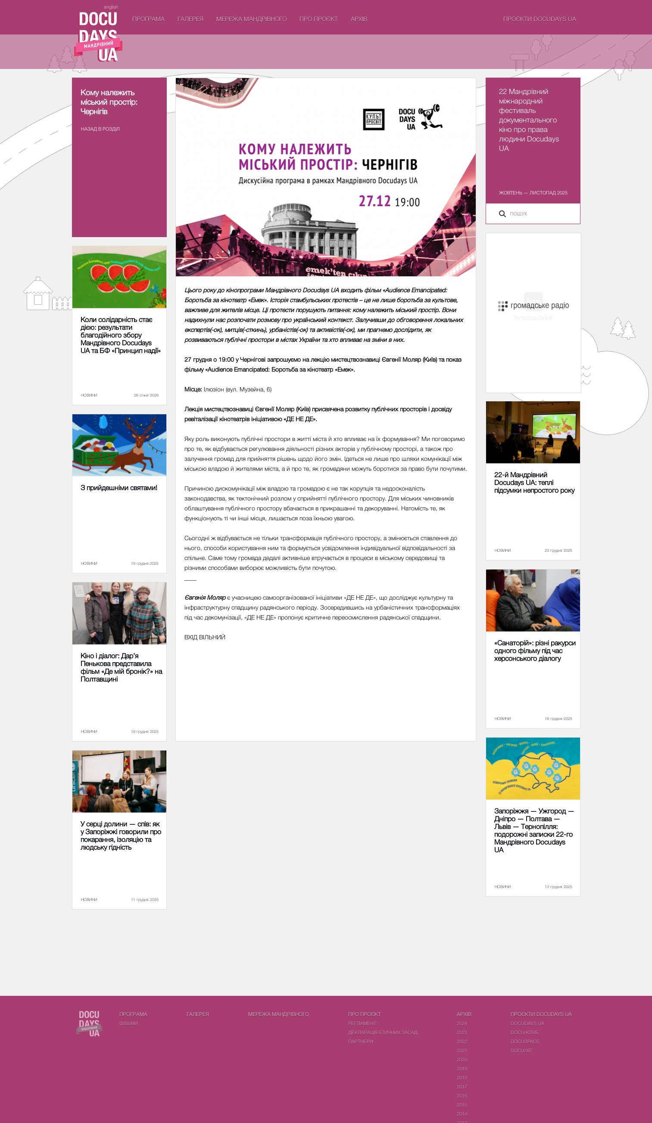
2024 (462, 1023)
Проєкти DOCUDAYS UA (539, 18)
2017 (462, 1086)
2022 (462, 1041)
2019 (462, 1068)
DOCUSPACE (525, 1041)
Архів (359, 18)
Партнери (360, 1041)
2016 (462, 1095)
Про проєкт (318, 18)
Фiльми (128, 1023)
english (111, 6)
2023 (462, 1032)
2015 (462, 1104)
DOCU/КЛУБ (524, 1032)
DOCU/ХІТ (521, 1050)
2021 (462, 1050)
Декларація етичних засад (383, 1032)
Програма (148, 18)
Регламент (362, 1023)
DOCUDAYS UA (527, 1023)
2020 (462, 1059)
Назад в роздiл (100, 128)
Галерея (190, 18)
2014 (462, 1114)
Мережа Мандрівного (251, 18)
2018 (462, 1077)
